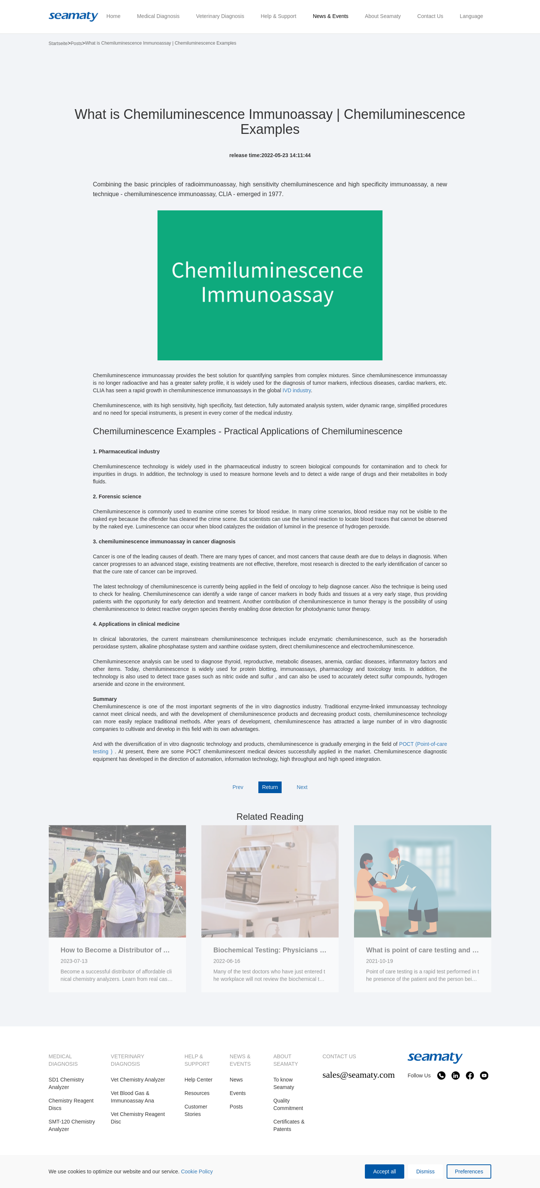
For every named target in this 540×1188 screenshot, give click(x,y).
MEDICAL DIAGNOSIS (63, 1060)
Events (238, 1093)
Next (302, 787)
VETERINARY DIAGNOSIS (127, 1060)
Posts (76, 43)
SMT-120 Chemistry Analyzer (72, 1125)
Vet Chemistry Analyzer (138, 1080)
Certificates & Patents (288, 1125)
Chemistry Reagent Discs (71, 1104)
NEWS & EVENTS (240, 1060)
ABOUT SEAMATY (285, 1060)
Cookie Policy (197, 1171)
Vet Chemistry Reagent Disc (138, 1118)
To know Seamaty (283, 1083)
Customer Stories (195, 1110)
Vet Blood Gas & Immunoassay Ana (132, 1097)
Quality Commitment (288, 1104)
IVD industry (297, 390)
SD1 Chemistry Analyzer (66, 1083)
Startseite (58, 43)
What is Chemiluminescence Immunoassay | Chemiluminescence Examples (160, 43)
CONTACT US (339, 1056)
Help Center (198, 1080)
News (236, 1080)
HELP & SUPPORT (197, 1060)
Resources (197, 1093)
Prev (237, 787)
